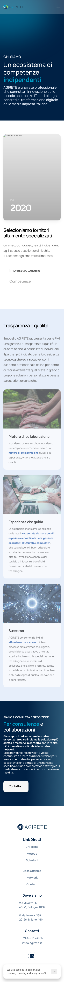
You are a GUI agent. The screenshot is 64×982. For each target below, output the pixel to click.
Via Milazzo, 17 (28, 903)
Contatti (32, 884)
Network (32, 877)
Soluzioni (32, 860)
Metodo (32, 853)
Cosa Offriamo (32, 871)
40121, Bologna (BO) (32, 907)
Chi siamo (32, 847)
